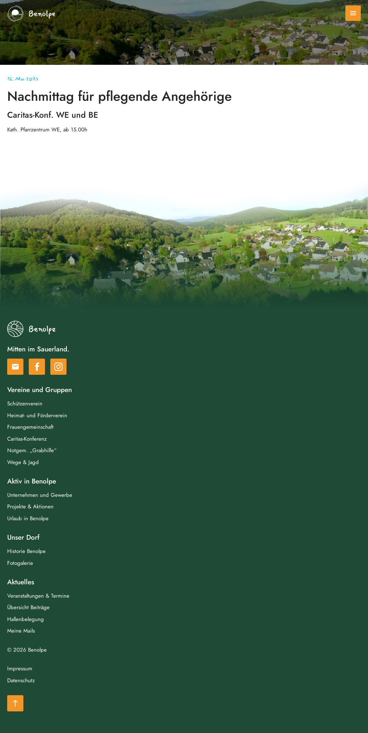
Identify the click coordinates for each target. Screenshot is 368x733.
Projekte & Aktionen (30, 507)
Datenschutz (21, 680)
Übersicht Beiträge (28, 607)
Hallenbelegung (25, 619)
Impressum (19, 669)
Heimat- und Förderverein (37, 415)
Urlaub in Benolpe (28, 518)
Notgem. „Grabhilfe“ (31, 450)
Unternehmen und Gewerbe (39, 495)
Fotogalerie (20, 563)
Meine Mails (21, 631)
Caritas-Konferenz (27, 439)
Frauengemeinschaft (30, 427)
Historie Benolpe (26, 551)
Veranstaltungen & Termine (38, 596)
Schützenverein (24, 404)
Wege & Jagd (23, 462)
